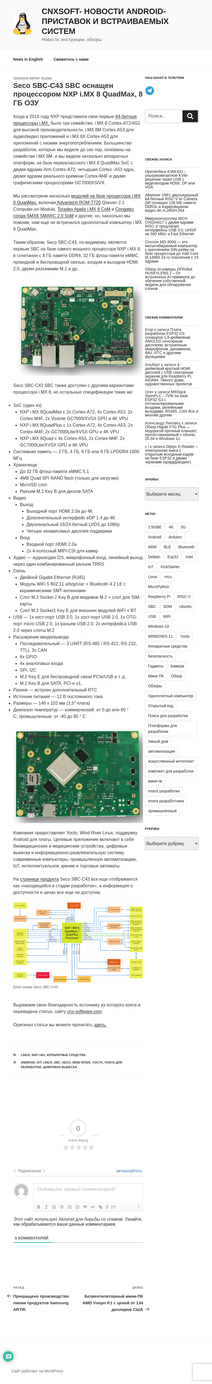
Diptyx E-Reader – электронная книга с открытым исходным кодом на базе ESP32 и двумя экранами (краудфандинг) (171, 454)
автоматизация (161, 751)
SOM (167, 606)
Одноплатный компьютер (170, 696)
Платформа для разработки (162, 728)
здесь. (100, 1024)
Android (28, 1062)
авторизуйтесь (128, 1171)
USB (152, 616)
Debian (154, 557)
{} (107, 1206)
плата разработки (163, 791)
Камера (177, 666)
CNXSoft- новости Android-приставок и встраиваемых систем (105, 21)
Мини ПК (156, 676)
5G (183, 527)
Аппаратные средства (66, 1055)
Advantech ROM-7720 (78, 202)
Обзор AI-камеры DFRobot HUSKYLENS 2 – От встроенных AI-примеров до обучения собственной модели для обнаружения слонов (170, 279)
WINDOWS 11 (160, 636)
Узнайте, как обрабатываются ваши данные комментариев (78, 1222)
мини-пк (155, 781)
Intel (189, 557)
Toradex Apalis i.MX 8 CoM (83, 209)
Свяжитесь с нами (71, 59)
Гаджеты (155, 666)
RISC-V (183, 596)
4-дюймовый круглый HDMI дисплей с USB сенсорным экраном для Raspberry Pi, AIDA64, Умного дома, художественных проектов (169, 374)
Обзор (176, 676)
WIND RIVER (81, 1062)
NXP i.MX (38, 1055)
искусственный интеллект (171, 761)
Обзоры (155, 686)
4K (171, 527)
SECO (66, 1062)
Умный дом (158, 741)
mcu (168, 577)
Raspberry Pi (159, 596)
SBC (57, 1062)
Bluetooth (186, 547)
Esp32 (173, 557)
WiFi (167, 616)
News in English (28, 59)
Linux (25, 1055)
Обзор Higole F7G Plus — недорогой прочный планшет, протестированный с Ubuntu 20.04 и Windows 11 (171, 433)
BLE (167, 547)
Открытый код (160, 706)
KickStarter (170, 567)
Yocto (97, 1062)
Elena (47, 78)
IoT (39, 1062)
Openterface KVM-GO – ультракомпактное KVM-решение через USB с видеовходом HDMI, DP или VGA (170, 179)
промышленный (162, 811)
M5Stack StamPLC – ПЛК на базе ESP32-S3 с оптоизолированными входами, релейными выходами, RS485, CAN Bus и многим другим (171, 403)
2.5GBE (154, 527)
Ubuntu (185, 606)
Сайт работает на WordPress (37, 1371)
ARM (152, 547)
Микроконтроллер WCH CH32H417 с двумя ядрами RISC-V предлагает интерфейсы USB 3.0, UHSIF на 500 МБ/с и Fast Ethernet (171, 226)
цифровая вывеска (60, 1067)
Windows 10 (158, 626)
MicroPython (158, 586)
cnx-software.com (84, 1011)
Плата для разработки (168, 716)
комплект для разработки (171, 771)
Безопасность (160, 656)
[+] (113, 1206)
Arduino (175, 537)
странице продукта (39, 879)
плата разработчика (166, 801)
